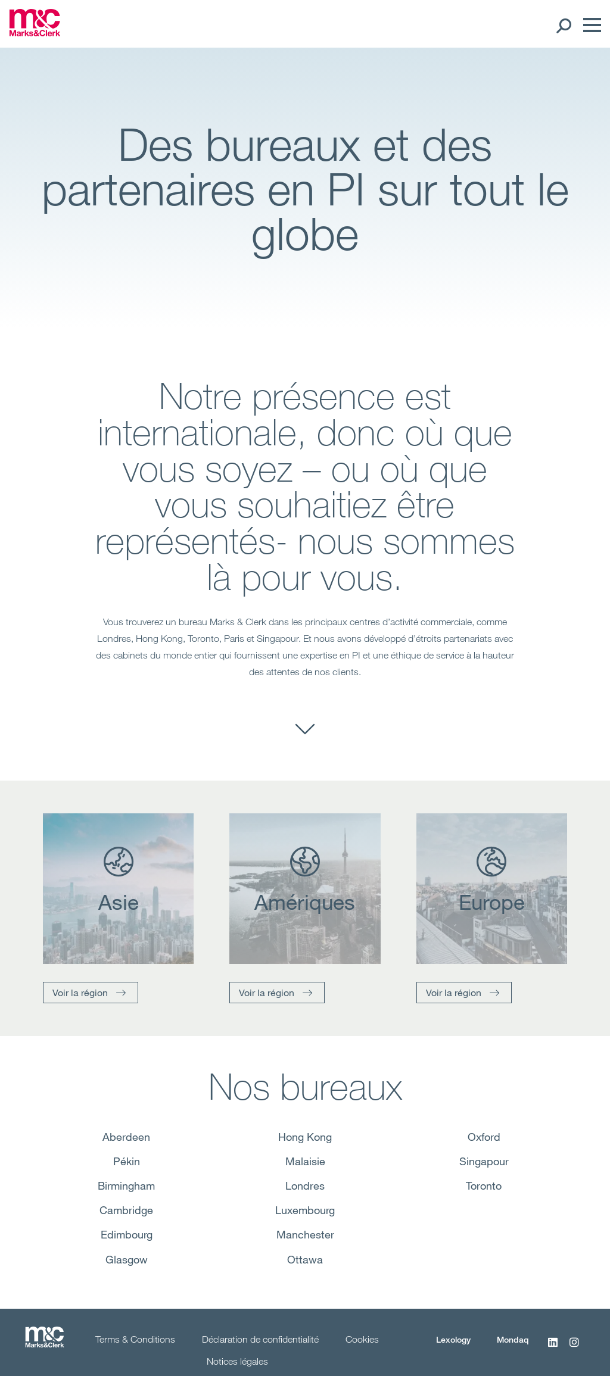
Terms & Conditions (135, 1339)
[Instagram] (574, 1348)
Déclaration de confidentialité (260, 1339)
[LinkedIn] (553, 1348)
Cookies (362, 1339)
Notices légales (237, 1361)
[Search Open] (563, 25)
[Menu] (589, 25)
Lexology (453, 1339)
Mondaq (513, 1339)
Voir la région (80, 992)
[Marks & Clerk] (35, 32)
